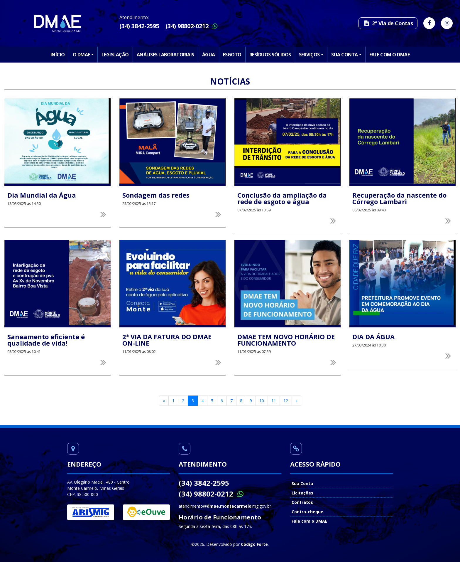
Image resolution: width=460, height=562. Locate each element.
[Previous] (164, 401)
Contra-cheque (307, 511)
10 (261, 400)
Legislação (115, 54)
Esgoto (232, 54)
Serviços (309, 54)
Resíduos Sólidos (270, 54)
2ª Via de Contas (388, 23)
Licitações (302, 493)
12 (285, 400)
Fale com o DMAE (389, 54)
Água (208, 54)
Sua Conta (344, 54)
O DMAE (81, 54)
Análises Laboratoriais (165, 54)
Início (57, 54)
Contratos (302, 502)
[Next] (296, 401)
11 (273, 400)
